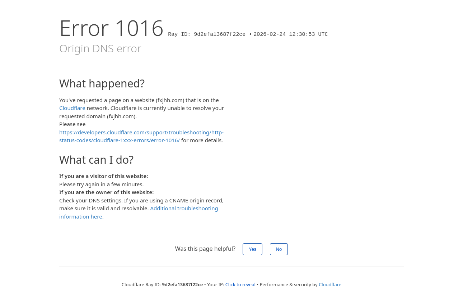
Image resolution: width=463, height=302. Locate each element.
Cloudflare (72, 107)
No (279, 249)
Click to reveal (240, 284)
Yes (252, 249)
